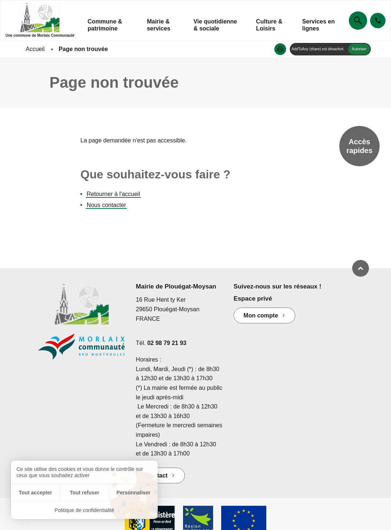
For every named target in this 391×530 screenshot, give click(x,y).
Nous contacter (106, 205)
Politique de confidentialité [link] (84, 510)
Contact (157, 475)
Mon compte (261, 315)
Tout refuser (84, 492)
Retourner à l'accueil (113, 194)
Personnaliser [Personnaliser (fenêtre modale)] (133, 492)
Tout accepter (35, 492)
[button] (280, 49)
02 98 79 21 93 (166, 343)
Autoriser (359, 49)
